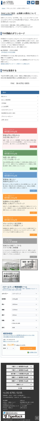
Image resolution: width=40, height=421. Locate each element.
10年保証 (3, 103)
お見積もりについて (8, 404)
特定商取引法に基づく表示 (8, 113)
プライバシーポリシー (7, 116)
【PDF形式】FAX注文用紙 (8, 52)
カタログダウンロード (7, 110)
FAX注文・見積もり (8, 408)
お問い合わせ (4, 120)
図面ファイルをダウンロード (10, 341)
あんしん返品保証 (6, 100)
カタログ (5, 409)
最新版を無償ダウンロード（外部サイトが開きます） (15, 64)
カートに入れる (28, 348)
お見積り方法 (32, 352)
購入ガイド (4, 96)
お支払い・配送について (9, 402)
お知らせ (22, 400)
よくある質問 (4, 106)
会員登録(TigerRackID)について (11, 406)
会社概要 (5, 400)
